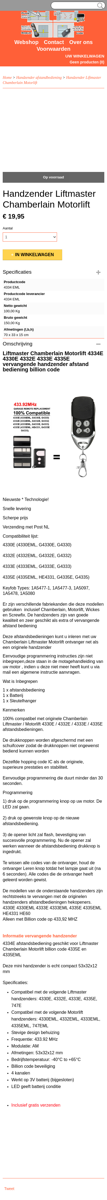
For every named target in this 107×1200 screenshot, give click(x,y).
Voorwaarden (53, 49)
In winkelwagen (34, 254)
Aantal (8, 228)
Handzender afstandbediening (39, 78)
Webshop (26, 42)
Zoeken (99, 6)
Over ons (81, 42)
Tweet (9, 1189)
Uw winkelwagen (84, 56)
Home (7, 78)
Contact (54, 42)
